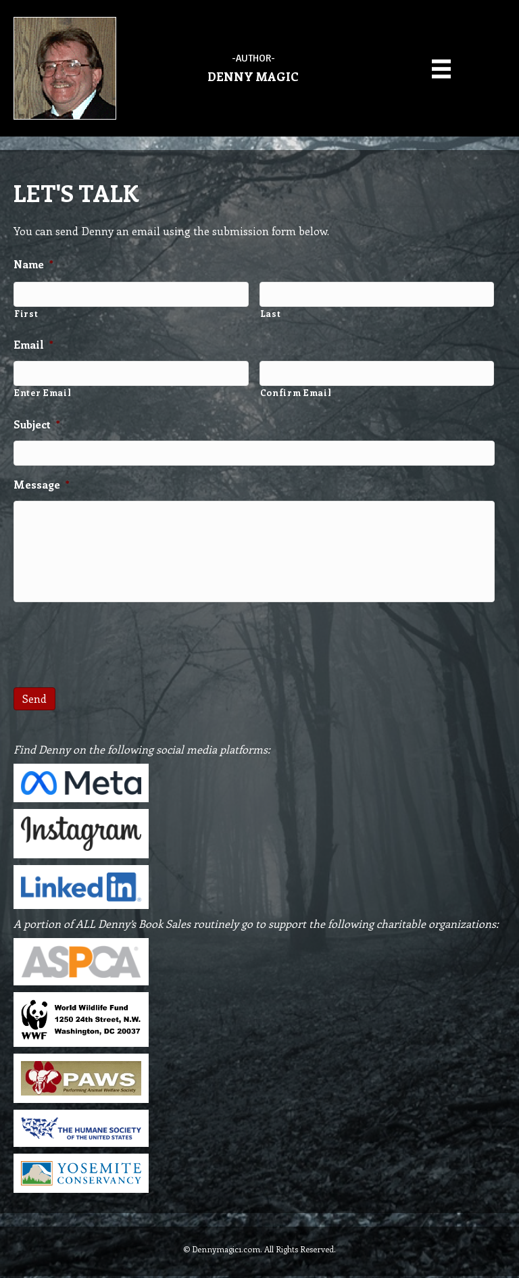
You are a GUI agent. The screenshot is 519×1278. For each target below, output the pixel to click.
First (26, 311)
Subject (37, 421)
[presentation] (116, 641)
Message (42, 480)
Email (33, 343)
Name (33, 264)
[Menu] (441, 67)
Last (270, 311)
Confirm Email (296, 389)
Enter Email (42, 389)
